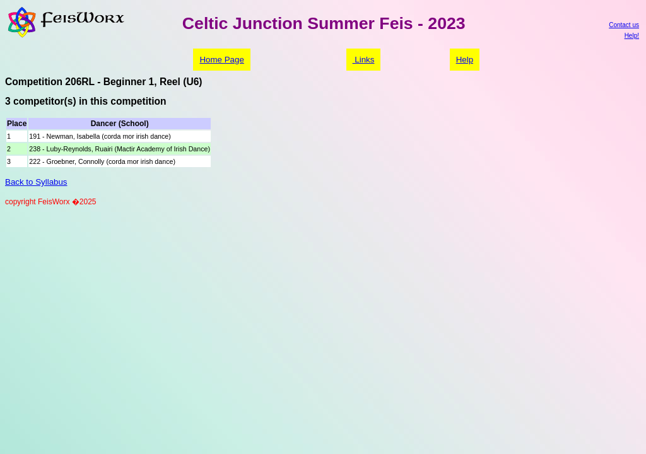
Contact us (624, 24)
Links (364, 59)
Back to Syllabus (36, 182)
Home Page (221, 59)
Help (464, 59)
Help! (632, 35)
